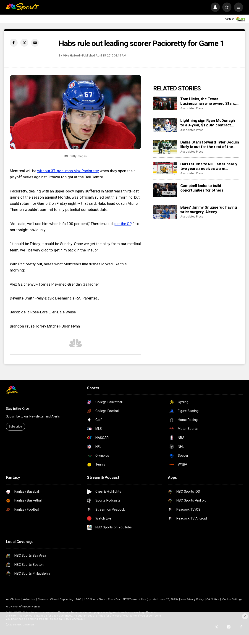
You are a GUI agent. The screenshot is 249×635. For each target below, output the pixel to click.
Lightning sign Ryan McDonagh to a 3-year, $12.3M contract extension (207, 122)
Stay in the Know (18, 408)
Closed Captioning (61, 599)
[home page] (22, 7)
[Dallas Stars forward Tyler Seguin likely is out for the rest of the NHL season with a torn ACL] (165, 147)
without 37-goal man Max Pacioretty (68, 171)
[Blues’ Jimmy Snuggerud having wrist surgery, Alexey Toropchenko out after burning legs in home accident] (165, 212)
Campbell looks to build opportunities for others (201, 187)
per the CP (122, 223)
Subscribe (15, 426)
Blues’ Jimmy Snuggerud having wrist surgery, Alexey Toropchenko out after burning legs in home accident (208, 209)
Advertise (29, 599)
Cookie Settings (232, 599)
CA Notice (212, 599)
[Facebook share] (14, 42)
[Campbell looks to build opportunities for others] (165, 190)
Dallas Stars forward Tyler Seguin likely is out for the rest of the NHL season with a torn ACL (209, 144)
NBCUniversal (31, 606)
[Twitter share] (24, 42)
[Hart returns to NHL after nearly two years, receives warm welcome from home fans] (165, 168)
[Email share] (35, 42)
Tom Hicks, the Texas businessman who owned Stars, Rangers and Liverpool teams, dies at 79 (208, 101)
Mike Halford (71, 55)
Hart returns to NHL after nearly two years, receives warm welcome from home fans (208, 166)
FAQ (78, 599)
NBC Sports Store (94, 599)
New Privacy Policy (192, 599)
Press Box (114, 599)
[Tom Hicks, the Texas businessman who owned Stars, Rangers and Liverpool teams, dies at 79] (165, 103)
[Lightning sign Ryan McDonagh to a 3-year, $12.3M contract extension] (165, 125)
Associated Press (191, 108)
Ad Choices (13, 599)
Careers (43, 599)
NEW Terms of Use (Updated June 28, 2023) (150, 599)
